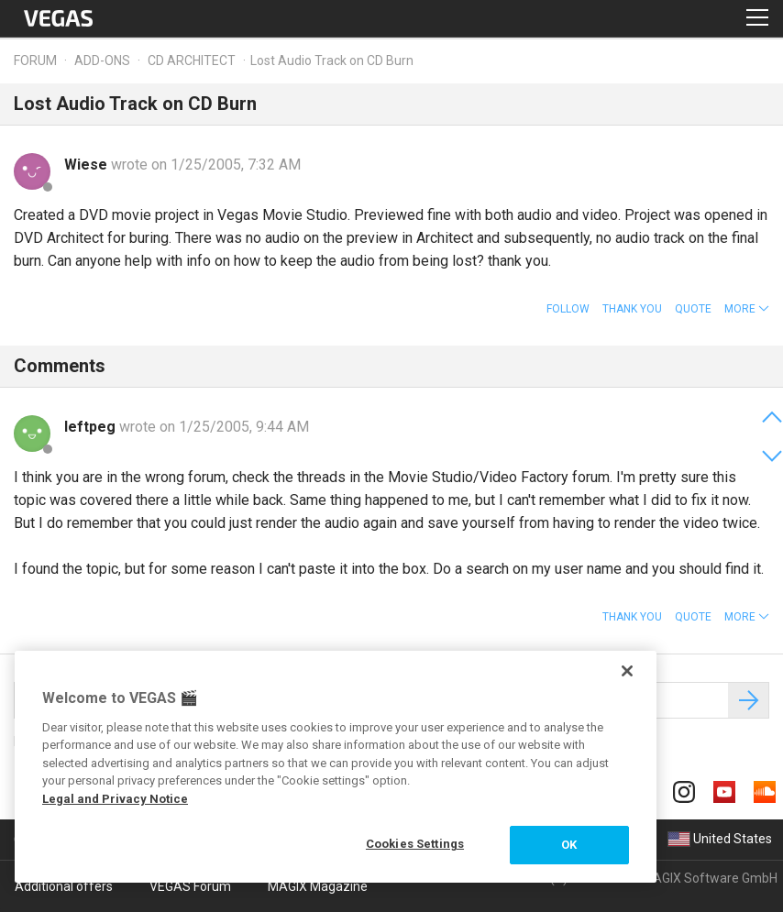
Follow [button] (568, 308)
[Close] (627, 671)
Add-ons (102, 60)
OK (569, 845)
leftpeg (91, 426)
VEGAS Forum (190, 886)
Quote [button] (693, 308)
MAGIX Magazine (318, 886)
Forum (35, 60)
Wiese (87, 164)
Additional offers (64, 886)
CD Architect (192, 60)
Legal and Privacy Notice (115, 799)
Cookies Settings (415, 844)
